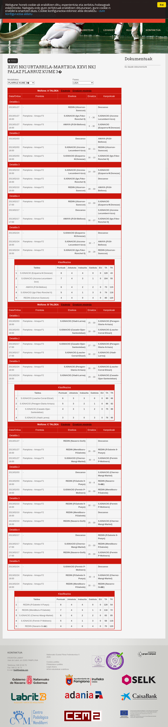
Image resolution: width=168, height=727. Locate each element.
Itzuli (13, 61)
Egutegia (65, 90)
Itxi (161, 5)
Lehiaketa (110, 30)
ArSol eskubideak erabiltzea (58, 669)
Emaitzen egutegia (82, 90)
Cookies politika (53, 662)
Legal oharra (52, 667)
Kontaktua (153, 30)
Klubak (131, 30)
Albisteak (87, 30)
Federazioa (62, 30)
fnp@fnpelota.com (21, 670)
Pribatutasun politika (55, 664)
